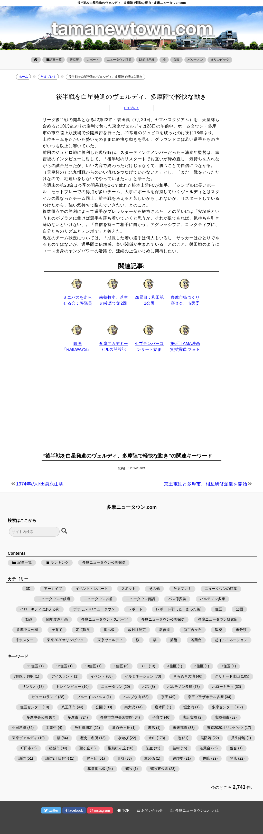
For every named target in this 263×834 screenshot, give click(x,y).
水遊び (123, 738)
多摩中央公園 (27, 630)
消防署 (206, 738)
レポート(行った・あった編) (178, 609)
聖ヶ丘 (84, 748)
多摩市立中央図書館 (116, 717)
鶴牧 (129, 769)
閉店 (206, 758)
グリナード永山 (227, 676)
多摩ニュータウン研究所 (218, 619)
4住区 (172, 666)
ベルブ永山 (132, 697)
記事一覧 (53, 60)
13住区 (90, 666)
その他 (154, 589)
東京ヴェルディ (110, 640)
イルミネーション (139, 676)
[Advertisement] (131, 405)
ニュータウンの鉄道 (54, 599)
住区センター (31, 707)
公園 (176, 60)
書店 (151, 728)
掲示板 (109, 630)
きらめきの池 (184, 676)
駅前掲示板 (147, 60)
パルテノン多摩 (212, 599)
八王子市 (68, 707)
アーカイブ (53, 589)
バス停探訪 (177, 599)
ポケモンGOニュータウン (94, 609)
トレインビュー (68, 686)
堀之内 (188, 707)
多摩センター (222, 707)
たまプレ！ (131, 108)
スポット (128, 589)
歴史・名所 (89, 738)
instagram (100, 810)
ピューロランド (44, 697)
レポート (93, 60)
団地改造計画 (57, 619)
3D (28, 589)
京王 (164, 697)
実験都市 (222, 717)
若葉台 (196, 640)
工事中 (51, 728)
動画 (29, 619)
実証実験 (190, 717)
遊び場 (178, 758)
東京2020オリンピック (65, 640)
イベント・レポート (92, 589)
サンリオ (29, 686)
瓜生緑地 (238, 738)
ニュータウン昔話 (140, 599)
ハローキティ (223, 686)
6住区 (199, 666)
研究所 (74, 60)
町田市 (26, 748)
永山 (152, 738)
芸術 (173, 640)
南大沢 (129, 707)
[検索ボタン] (64, 531)
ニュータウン (112, 686)
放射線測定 (137, 630)
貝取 (120, 758)
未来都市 (180, 728)
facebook (74, 810)
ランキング (57, 562)
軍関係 (149, 758)
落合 (233, 748)
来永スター (25, 640)
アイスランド (62, 676)
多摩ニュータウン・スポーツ (104, 619)
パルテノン (195, 60)
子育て (57, 630)
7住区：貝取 (24, 676)
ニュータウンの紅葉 (221, 589)
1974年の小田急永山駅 (39, 484)
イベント (98, 676)
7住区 (226, 666)
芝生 (149, 748)
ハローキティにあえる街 (40, 609)
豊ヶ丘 (92, 758)
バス (145, 686)
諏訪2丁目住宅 (57, 758)
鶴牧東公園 (159, 769)
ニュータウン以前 (119, 60)
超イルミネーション (231, 640)
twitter (51, 810)
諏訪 (22, 758)
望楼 (218, 630)
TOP (123, 810)
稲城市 (54, 748)
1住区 (118, 666)
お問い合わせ (150, 810)
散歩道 (164, 630)
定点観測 (83, 630)
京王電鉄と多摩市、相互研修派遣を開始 (205, 484)
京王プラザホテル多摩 (206, 697)
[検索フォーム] (34, 532)
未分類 (241, 630)
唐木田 (160, 707)
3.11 (144, 666)
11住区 (33, 666)
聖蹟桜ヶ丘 (117, 748)
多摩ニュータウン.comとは (194, 810)
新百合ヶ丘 (193, 630)
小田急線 (19, 728)
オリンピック (220, 60)
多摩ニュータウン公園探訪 (103, 562)
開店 (233, 758)
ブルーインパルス (91, 697)
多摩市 (73, 717)
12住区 (61, 666)
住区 (218, 609)
